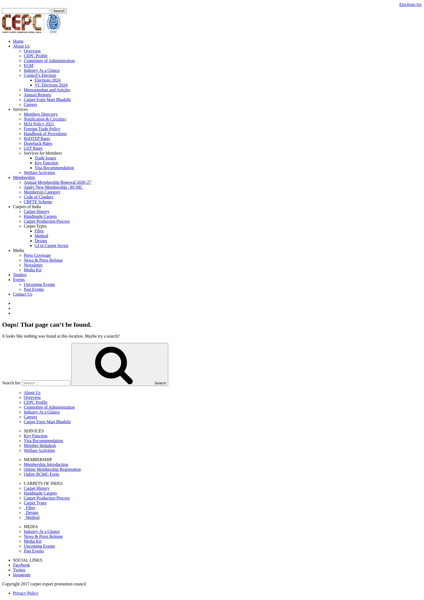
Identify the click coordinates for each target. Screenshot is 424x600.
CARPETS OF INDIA (43, 483)
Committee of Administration (49, 60)
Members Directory (41, 114)
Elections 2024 (48, 80)
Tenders (20, 274)
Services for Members (43, 153)
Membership (24, 177)
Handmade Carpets (40, 216)
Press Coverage (37, 255)
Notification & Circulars (45, 119)
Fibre (39, 231)
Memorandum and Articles (47, 90)
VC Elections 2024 (51, 85)
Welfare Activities (39, 172)
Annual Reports (37, 94)
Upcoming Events (39, 284)
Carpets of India (27, 206)
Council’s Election (40, 75)
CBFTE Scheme (38, 201)
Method (41, 236)
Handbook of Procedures (45, 133)
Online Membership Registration (52, 469)
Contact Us (22, 294)
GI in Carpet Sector (51, 245)
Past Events (34, 289)
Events (19, 279)
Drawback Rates (38, 143)
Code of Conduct (38, 197)
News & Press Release (43, 260)
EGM (29, 65)
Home (18, 41)
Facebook (21, 565)
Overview (32, 51)
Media (18, 250)
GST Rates (33, 148)
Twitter (19, 570)
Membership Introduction (46, 464)
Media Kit (32, 270)
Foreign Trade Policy (42, 128)
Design (41, 240)
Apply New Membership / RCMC (53, 187)
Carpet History (36, 211)
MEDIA (31, 526)
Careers (30, 104)
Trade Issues (45, 158)
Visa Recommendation (54, 167)
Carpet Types (35, 226)
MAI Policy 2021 (39, 124)
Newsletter (33, 265)
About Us (21, 46)
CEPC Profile (36, 56)
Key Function (46, 163)
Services (20, 109)
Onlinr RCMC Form (41, 474)
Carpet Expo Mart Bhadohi (47, 99)
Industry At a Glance (42, 70)
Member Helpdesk (40, 445)
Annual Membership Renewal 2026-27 (57, 182)
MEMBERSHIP (38, 459)
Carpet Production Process (47, 221)
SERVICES (34, 431)
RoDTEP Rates (37, 138)
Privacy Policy (25, 593)
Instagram (21, 574)
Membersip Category (42, 192)
